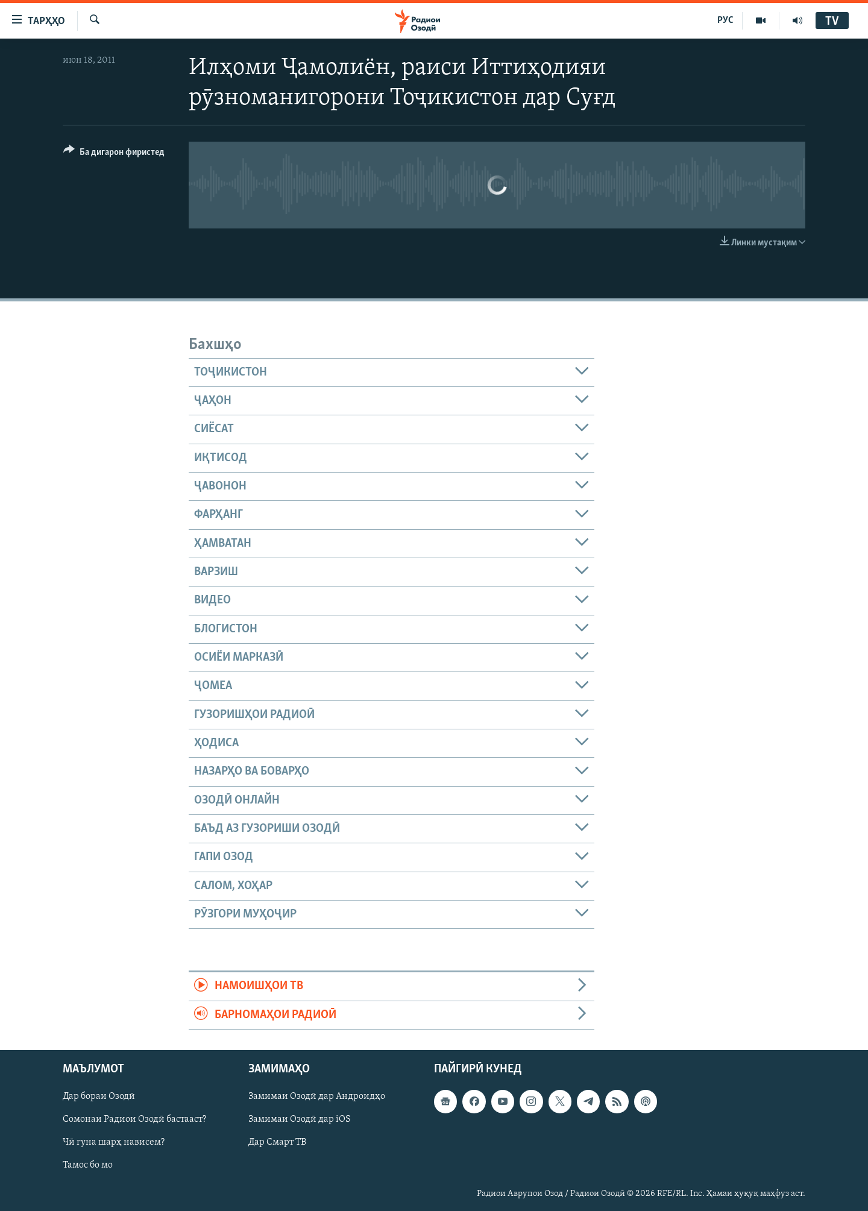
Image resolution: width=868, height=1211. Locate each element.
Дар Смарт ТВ (277, 1143)
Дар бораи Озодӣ (99, 1097)
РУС (725, 20)
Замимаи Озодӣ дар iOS (299, 1120)
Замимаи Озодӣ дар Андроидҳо (316, 1097)
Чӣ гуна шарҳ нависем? (114, 1143)
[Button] (114, 154)
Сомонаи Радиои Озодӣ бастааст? (134, 1120)
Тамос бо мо (88, 1166)
